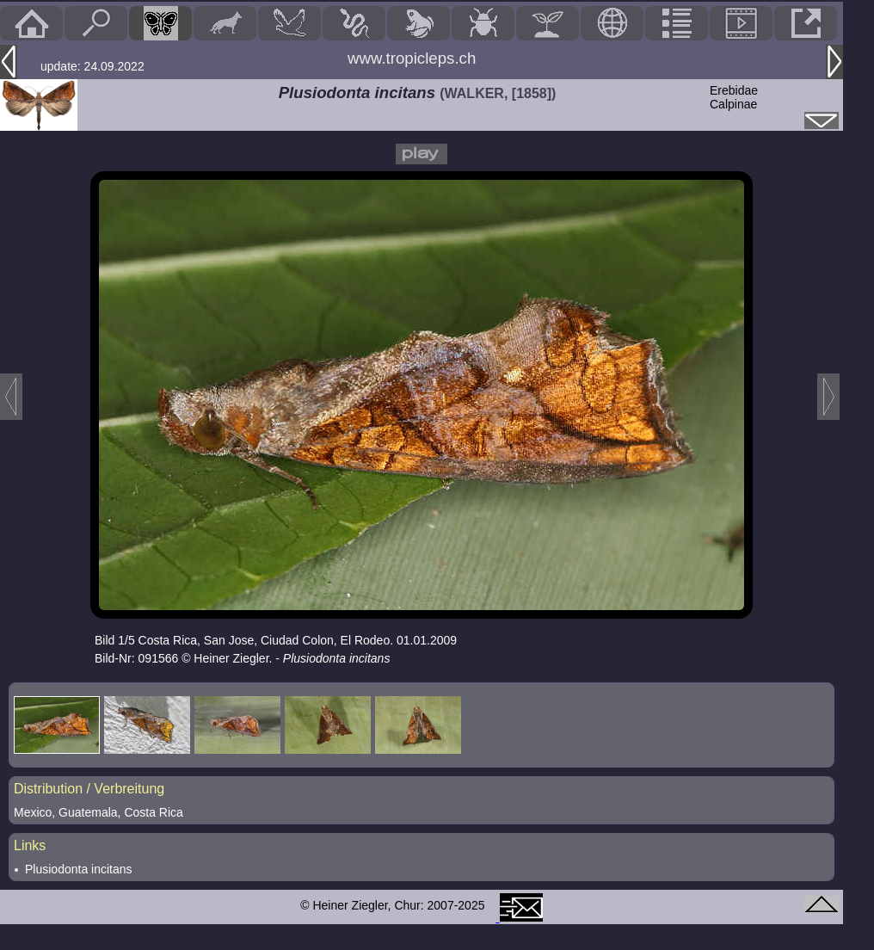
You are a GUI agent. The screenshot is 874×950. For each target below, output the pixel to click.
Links (30, 845)
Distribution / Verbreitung (89, 788)
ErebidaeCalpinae (734, 97)
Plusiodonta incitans (78, 869)
